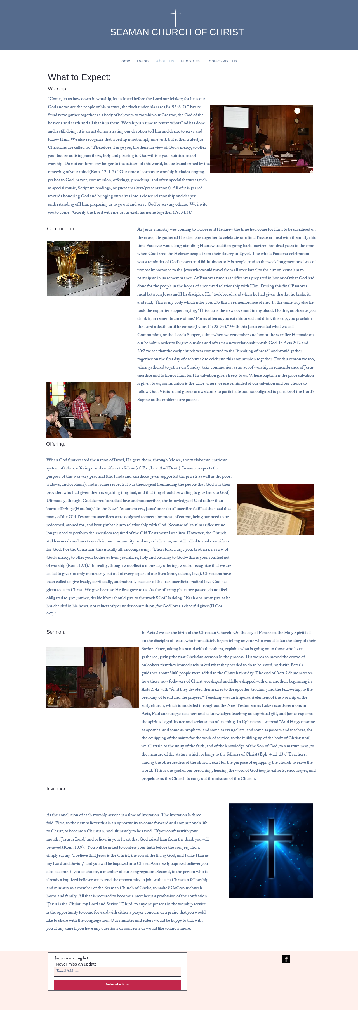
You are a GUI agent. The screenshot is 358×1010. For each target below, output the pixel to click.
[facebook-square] (286, 959)
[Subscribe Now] (117, 985)
